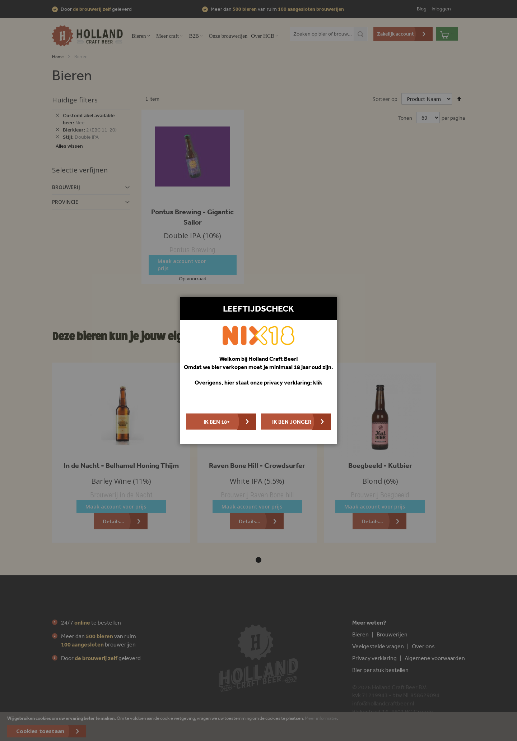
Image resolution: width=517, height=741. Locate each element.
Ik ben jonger (291, 421)
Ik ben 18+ (217, 421)
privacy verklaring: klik (293, 382)
